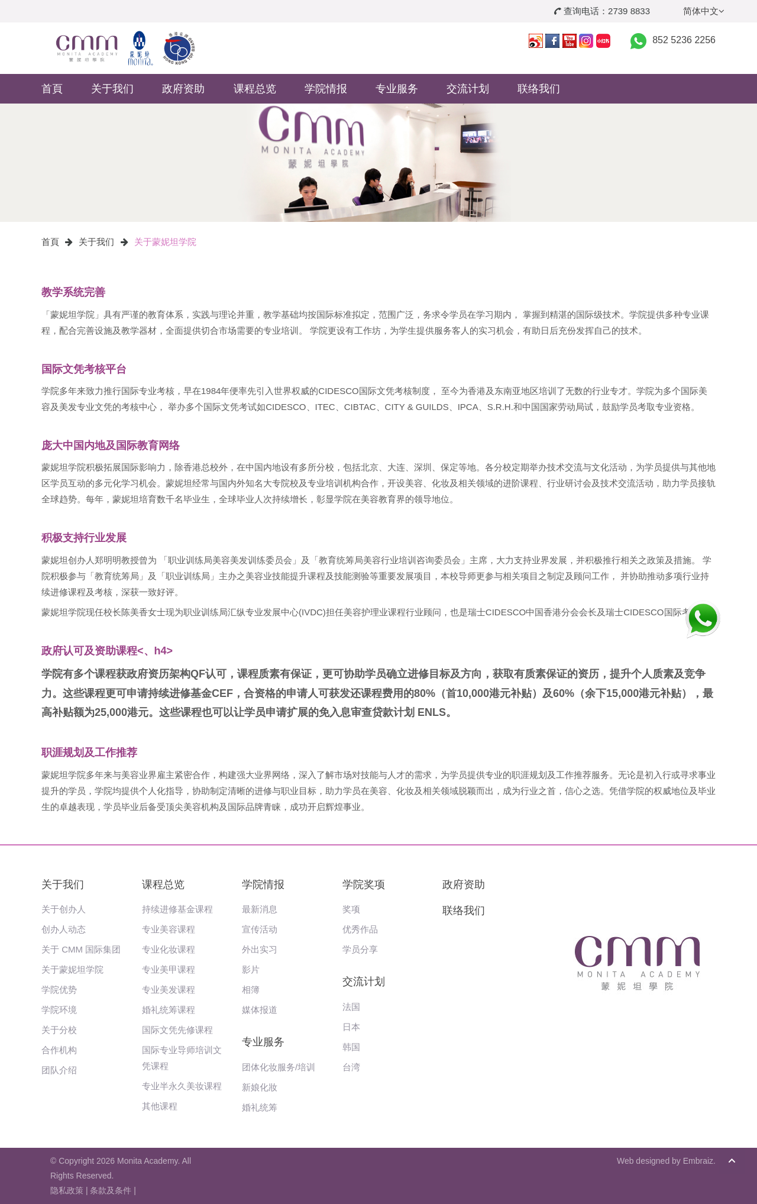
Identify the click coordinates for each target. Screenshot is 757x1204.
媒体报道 (259, 1010)
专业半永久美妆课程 (182, 1086)
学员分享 (360, 949)
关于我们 (112, 89)
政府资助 (183, 89)
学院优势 (59, 989)
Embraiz (698, 1161)
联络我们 (538, 89)
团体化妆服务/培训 (278, 1067)
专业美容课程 (168, 929)
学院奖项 (363, 884)
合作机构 (59, 1050)
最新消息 (259, 909)
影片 (251, 969)
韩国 (351, 1047)
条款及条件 (110, 1190)
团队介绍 (59, 1070)
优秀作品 (360, 929)
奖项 (351, 909)
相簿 (251, 989)
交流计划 (468, 89)
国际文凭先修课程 (177, 1030)
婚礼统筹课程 (168, 1010)
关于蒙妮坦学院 (165, 242)
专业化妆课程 (168, 949)
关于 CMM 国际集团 (81, 949)
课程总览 (255, 89)
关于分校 (59, 1030)
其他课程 (159, 1106)
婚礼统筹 (259, 1107)
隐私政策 (66, 1190)
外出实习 (259, 949)
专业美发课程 (168, 989)
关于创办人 (63, 909)
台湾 (351, 1067)
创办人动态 (63, 929)
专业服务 (397, 89)
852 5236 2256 (684, 40)
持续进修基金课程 (177, 909)
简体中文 (703, 11)
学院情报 (326, 89)
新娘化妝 (259, 1087)
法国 (351, 1007)
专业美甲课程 (168, 969)
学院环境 (59, 1010)
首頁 (52, 89)
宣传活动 (259, 929)
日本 (351, 1027)
